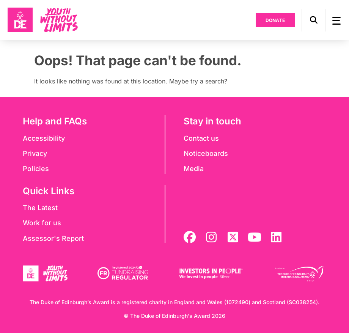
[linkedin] (276, 237)
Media (194, 169)
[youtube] (254, 237)
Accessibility (44, 138)
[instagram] (211, 237)
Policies (36, 169)
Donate (275, 20)
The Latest (40, 208)
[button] (313, 20)
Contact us (201, 138)
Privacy (35, 153)
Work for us (42, 223)
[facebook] (190, 237)
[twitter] (233, 237)
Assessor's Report (53, 238)
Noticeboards (206, 153)
